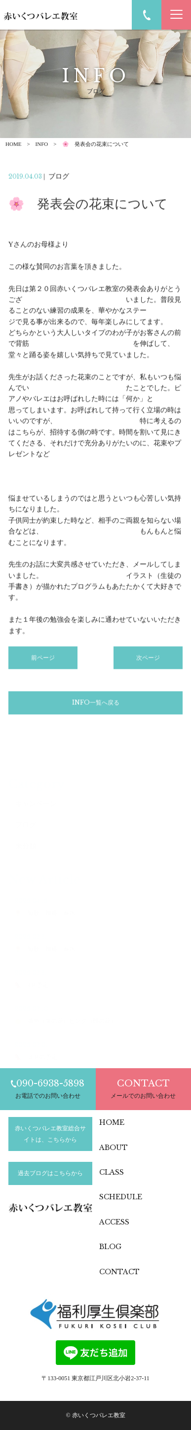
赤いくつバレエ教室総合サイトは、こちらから (50, 1134)
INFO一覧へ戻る (95, 704)
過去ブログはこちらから (50, 1173)
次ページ (148, 660)
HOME (13, 144)
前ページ (43, 660)
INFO (42, 144)
